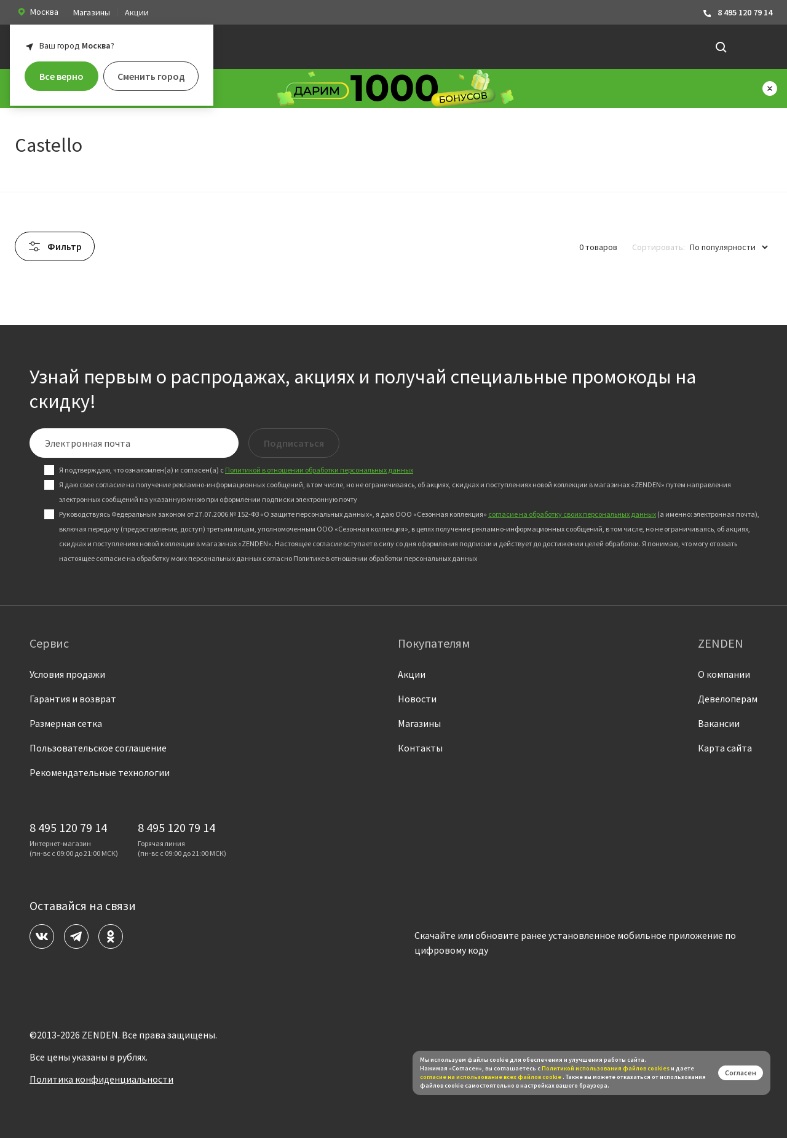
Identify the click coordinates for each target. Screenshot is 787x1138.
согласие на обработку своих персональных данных (572, 514)
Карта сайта (725, 748)
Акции (137, 12)
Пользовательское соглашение (98, 748)
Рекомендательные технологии (100, 772)
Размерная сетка (66, 723)
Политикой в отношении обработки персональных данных (319, 469)
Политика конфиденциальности (101, 1079)
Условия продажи (67, 674)
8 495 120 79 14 (737, 12)
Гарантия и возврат (73, 699)
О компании (724, 674)
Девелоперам (727, 699)
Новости (417, 699)
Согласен (740, 1072)
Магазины (91, 12)
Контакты (420, 748)
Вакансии (719, 723)
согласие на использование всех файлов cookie (491, 1077)
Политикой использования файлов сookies (606, 1068)
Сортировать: (658, 247)
